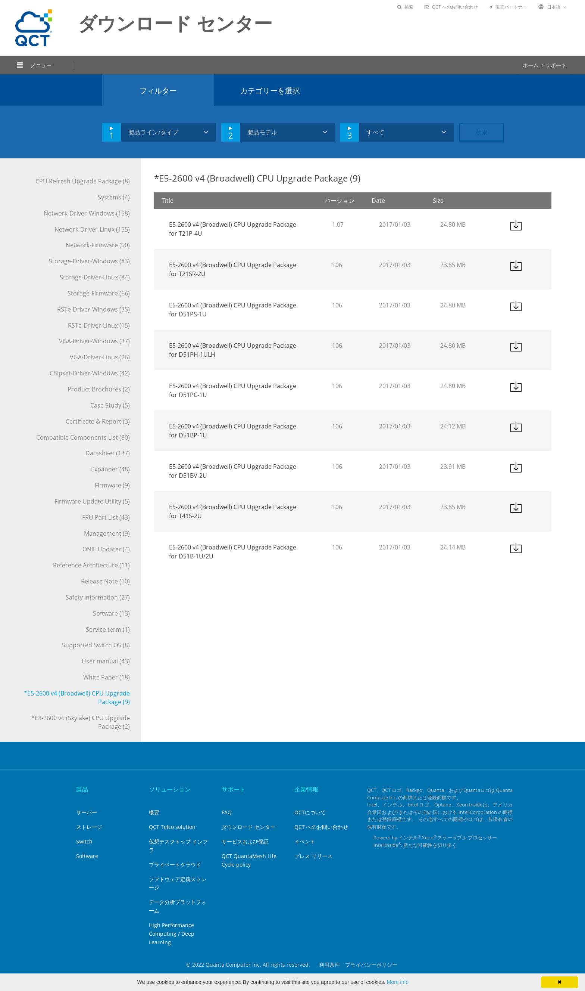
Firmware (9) (112, 485)
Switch (84, 841)
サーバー (86, 812)
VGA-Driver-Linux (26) (100, 357)
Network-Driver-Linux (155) (92, 229)
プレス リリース (313, 856)
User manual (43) (106, 661)
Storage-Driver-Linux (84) (95, 277)
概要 (154, 812)
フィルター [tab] (158, 91)
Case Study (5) (110, 405)
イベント (304, 841)
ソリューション (170, 789)
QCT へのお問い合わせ (451, 7)
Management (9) (107, 533)
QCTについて (310, 812)
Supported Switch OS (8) (96, 645)
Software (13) (111, 613)
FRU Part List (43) (106, 517)
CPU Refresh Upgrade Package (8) (82, 181)
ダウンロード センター (248, 826)
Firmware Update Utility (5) (92, 501)
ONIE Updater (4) (106, 549)
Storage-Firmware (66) (99, 293)
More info (398, 982)
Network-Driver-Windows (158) (87, 213)
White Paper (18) (106, 677)
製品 (82, 789)
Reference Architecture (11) (91, 565)
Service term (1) (108, 629)
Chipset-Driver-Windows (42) (90, 373)
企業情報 (306, 789)
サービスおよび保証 (245, 841)
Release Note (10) (105, 581)
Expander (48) (110, 469)
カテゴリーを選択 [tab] (270, 91)
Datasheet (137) (107, 453)
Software (87, 856)
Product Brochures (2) (99, 389)
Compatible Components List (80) (83, 437)
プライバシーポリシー (371, 964)
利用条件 (329, 964)
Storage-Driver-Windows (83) (89, 261)
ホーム (530, 65)
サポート (555, 65)
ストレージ (89, 826)
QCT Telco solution (172, 826)
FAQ (227, 812)
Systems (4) (114, 197)
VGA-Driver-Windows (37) (94, 341)
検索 (405, 7)
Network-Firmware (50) (98, 245)
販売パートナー (508, 7)
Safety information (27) (98, 597)
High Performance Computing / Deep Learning (171, 934)
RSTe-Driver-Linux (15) (99, 325)
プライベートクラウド (175, 864)
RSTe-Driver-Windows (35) (93, 309)
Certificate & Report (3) (98, 421)
